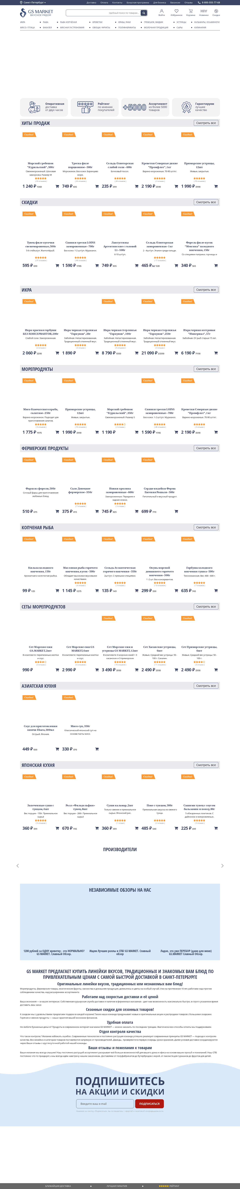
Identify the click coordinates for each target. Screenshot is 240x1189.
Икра (22, 22)
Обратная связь (28, 1148)
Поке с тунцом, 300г (160, 805)
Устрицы (181, 22)
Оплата (104, 2)
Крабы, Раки (124, 22)
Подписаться (149, 1104)
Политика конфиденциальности (36, 1161)
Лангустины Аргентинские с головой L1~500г (120, 246)
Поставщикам (98, 1138)
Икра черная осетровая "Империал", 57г (199, 332)
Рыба (45, 22)
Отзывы (188, 2)
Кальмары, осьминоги (206, 22)
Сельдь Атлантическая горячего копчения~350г (120, 570)
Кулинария (199, 27)
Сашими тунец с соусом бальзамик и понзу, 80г (199, 807)
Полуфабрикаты (126, 27)
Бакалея (47, 27)
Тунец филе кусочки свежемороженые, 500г (40, 244)
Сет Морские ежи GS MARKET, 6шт (80, 649)
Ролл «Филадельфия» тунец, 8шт (80, 807)
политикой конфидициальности (149, 1111)
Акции (23, 1154)
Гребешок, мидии (153, 22)
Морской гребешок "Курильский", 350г (120, 411)
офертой (129, 1111)
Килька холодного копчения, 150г (40, 570)
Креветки (96, 22)
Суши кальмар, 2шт (120, 805)
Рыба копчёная (68, 22)
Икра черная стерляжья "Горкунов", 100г (120, 332)
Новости (24, 1151)
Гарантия (67, 1148)
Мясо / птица (27, 27)
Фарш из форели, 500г (41, 488)
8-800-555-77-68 (211, 2)
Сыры (179, 27)
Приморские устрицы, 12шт (199, 165)
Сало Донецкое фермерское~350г (80, 490)
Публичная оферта (30, 1167)
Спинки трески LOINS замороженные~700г (80, 244)
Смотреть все (206, 123)
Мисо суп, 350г (80, 726)
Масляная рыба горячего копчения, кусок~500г (80, 570)
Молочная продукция (155, 27)
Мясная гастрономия (71, 27)
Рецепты (66, 1151)
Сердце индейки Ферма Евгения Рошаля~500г (160, 490)
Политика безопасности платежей (37, 1164)
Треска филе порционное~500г (80, 165)
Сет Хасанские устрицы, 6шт (159, 649)
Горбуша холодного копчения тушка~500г (199, 570)
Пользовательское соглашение (36, 1157)
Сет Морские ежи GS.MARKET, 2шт (40, 649)
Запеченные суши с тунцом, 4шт (40, 807)
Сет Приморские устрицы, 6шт (199, 649)
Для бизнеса (159, 2)
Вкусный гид (68, 1154)
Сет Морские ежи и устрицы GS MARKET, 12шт (120, 649)
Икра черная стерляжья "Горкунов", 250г (159, 332)
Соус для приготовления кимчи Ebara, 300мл (40, 728)
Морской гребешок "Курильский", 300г (40, 165)
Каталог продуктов (30, 1138)
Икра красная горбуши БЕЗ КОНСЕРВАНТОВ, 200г (40, 332)
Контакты (117, 2)
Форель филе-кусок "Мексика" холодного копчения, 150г (199, 246)
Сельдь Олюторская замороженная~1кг (159, 244)
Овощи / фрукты (100, 27)
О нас (23, 1141)
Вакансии (175, 2)
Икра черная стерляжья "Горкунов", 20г (80, 332)
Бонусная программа (138, 2)
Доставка (91, 2)
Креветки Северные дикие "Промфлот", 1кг (160, 165)
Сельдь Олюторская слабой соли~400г (120, 165)
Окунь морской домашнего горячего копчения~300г (160, 572)
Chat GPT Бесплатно (166, 1140)
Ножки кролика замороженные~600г (120, 490)
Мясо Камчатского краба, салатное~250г (40, 411)
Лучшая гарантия (117, 1185)
